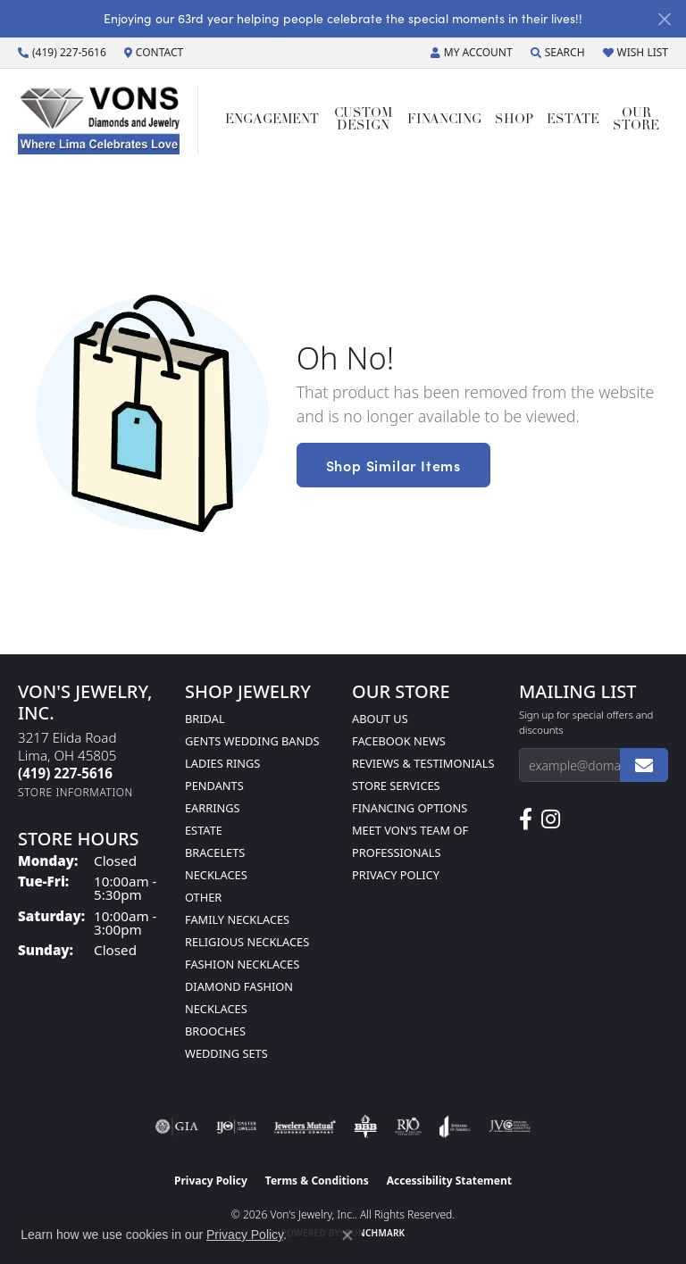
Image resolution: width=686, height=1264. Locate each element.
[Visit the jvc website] (510, 1126)
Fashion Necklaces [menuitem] (242, 964)
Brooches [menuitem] (215, 1031)
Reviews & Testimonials (423, 763)
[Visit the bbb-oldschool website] (365, 1126)
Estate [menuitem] (203, 830)
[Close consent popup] (347, 1235)
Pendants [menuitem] (214, 786)
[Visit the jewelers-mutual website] (305, 1126)
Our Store (636, 120)
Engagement (272, 120)
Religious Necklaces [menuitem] (247, 942)
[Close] (664, 19)
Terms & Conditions (317, 1180)
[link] (62, 52)
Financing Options (409, 808)
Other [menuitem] (203, 897)
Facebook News (399, 741)
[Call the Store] (65, 773)
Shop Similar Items (393, 465)
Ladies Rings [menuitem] (222, 763)
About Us (380, 719)
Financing (444, 120)
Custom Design (363, 120)
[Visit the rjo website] (408, 1126)
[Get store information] (75, 792)
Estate (573, 120)
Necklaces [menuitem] (216, 875)
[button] (472, 52)
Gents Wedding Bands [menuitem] (252, 741)
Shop (514, 120)
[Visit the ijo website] (236, 1126)
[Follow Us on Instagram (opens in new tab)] (550, 819)
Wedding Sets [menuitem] (226, 1053)
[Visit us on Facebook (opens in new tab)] (525, 819)
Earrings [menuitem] (212, 808)
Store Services (396, 786)
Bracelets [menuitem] (215, 852)
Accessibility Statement (449, 1180)
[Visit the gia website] (176, 1126)
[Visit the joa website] (455, 1126)
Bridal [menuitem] (205, 719)
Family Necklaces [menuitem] (237, 919)
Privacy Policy (395, 875)
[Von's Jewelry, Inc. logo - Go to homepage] (108, 120)
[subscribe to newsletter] (644, 765)
